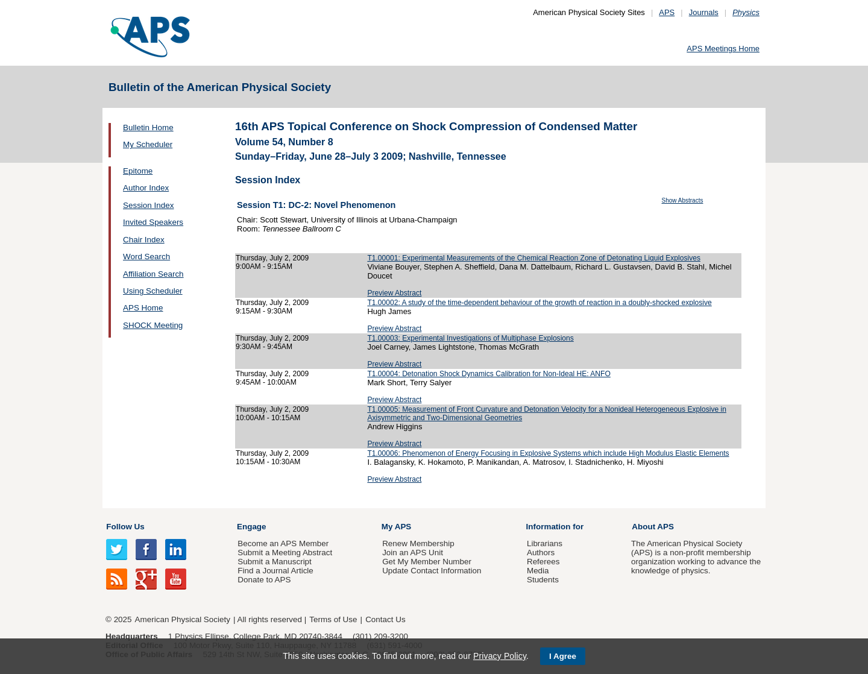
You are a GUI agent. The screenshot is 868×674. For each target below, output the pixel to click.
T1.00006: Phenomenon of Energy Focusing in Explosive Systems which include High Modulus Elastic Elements (548, 453)
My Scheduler (147, 144)
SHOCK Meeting (153, 325)
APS (667, 12)
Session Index (148, 205)
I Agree (562, 656)
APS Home (143, 307)
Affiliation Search (153, 274)
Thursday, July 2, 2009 (272, 258)
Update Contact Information (431, 570)
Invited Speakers (153, 222)
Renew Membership (418, 543)
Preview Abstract (394, 293)
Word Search (146, 256)
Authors (541, 552)
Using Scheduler (153, 290)
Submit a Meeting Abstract (284, 552)
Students (543, 579)
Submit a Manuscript (274, 561)
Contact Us (385, 619)
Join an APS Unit (412, 552)
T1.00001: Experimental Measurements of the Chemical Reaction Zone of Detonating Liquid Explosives (533, 258)
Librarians (544, 543)
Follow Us (125, 526)
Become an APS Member (283, 543)
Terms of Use (333, 619)
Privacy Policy (499, 656)
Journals (704, 12)
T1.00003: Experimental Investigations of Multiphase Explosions (470, 338)
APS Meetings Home (723, 48)
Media (538, 570)
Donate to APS (264, 579)
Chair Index (144, 239)
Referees (543, 561)
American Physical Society (182, 619)
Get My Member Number (426, 561)
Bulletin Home (148, 127)
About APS (653, 526)
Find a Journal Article (275, 570)
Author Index (146, 187)
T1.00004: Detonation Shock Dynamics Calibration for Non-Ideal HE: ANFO (488, 374)
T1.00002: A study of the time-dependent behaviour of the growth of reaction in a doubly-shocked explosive (539, 302)
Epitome (138, 170)
